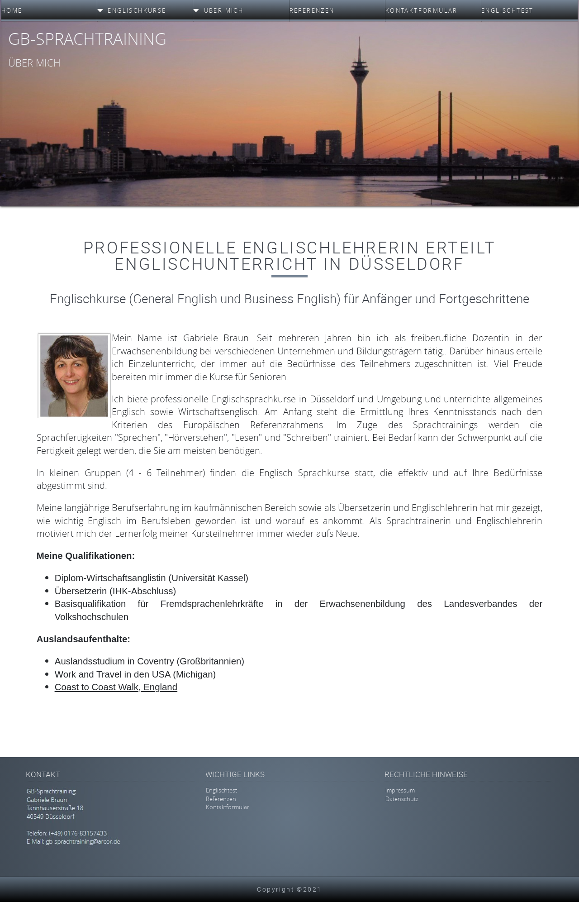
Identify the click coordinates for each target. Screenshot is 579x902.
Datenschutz (401, 799)
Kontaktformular (227, 807)
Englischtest (221, 791)
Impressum (400, 791)
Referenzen (221, 799)
